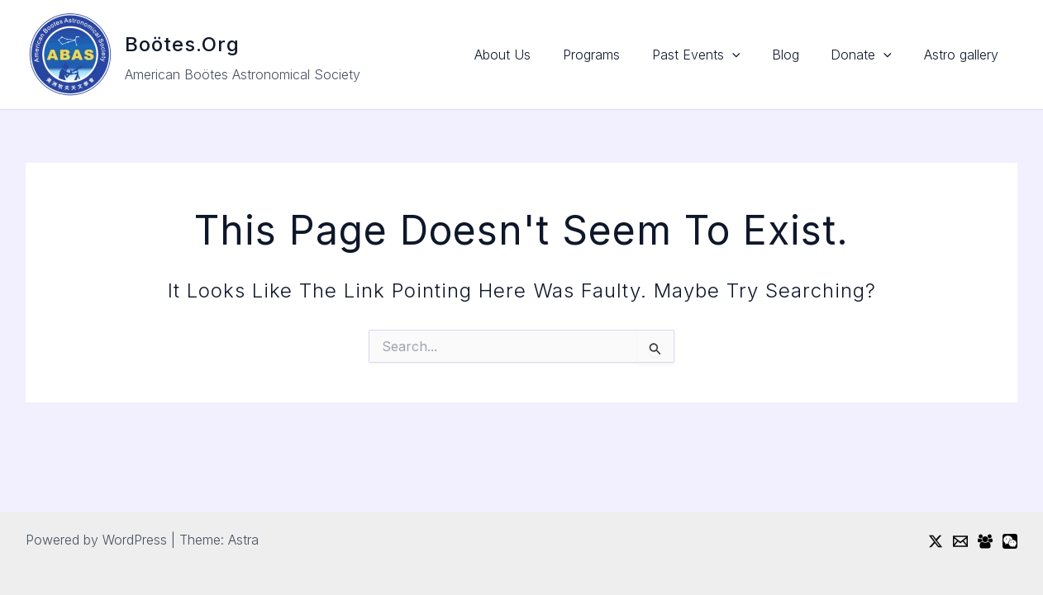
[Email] (960, 541)
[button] (751, 54)
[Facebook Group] (985, 541)
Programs (616, 54)
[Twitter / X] (935, 541)
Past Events (715, 54)
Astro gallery (963, 54)
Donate (869, 54)
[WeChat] (1010, 541)
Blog (798, 54)
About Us (533, 54)
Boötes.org (182, 44)
